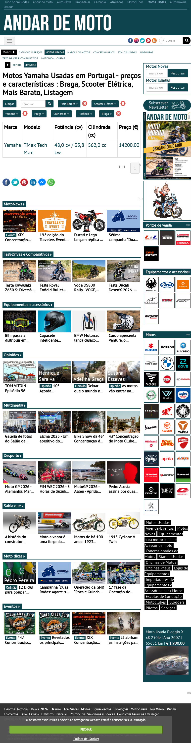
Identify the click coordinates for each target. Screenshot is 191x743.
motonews (146, 52)
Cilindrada (61, 114)
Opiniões (13, 354)
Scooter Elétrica (105, 104)
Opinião (55, 709)
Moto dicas (14, 556)
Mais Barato (69, 104)
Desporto (13, 455)
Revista (171, 709)
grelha (17, 64)
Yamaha (11, 114)
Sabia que (14, 505)
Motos (85, 709)
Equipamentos (102, 709)
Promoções (120, 709)
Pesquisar (178, 73)
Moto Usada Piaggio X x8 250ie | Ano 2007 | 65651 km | (167, 652)
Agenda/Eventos (160, 528)
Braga (107, 114)
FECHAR (86, 729)
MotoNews (14, 203)
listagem (30, 64)
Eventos (12, 606)
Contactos (11, 714)
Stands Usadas (171, 556)
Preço (39, 114)
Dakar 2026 (39, 709)
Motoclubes (156, 602)
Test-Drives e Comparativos (28, 254)
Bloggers (177, 602)
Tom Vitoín (71, 709)
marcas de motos (78, 52)
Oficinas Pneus (158, 567)
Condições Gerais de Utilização (138, 714)
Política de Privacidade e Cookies (92, 714)
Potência (85, 114)
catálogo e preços (30, 52)
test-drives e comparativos (20, 58)
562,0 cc (97, 144)
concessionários (103, 52)
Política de (86, 739)
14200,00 (129, 144)
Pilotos (152, 607)
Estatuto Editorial (54, 714)
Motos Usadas (158, 522)
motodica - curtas (53, 58)
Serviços (168, 607)
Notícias (22, 709)
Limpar (9, 104)
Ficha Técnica (29, 714)
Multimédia (15, 405)
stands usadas (127, 52)
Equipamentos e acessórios (28, 304)
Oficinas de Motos (161, 562)
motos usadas (55, 52)
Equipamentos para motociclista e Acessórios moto (163, 539)
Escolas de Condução (164, 596)
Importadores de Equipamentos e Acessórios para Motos (163, 585)
